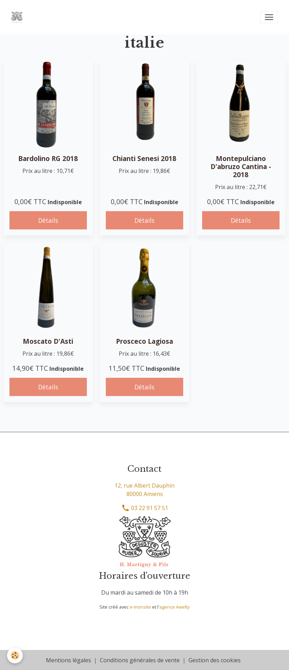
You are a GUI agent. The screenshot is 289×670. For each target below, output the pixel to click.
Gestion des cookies (214, 660)
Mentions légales (68, 660)
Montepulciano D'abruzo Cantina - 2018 (241, 166)
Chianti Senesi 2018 (144, 158)
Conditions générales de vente (140, 660)
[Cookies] (15, 655)
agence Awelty (174, 607)
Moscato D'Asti (48, 341)
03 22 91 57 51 (144, 508)
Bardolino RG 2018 (48, 158)
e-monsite (140, 607)
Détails (48, 220)
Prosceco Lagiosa (144, 341)
